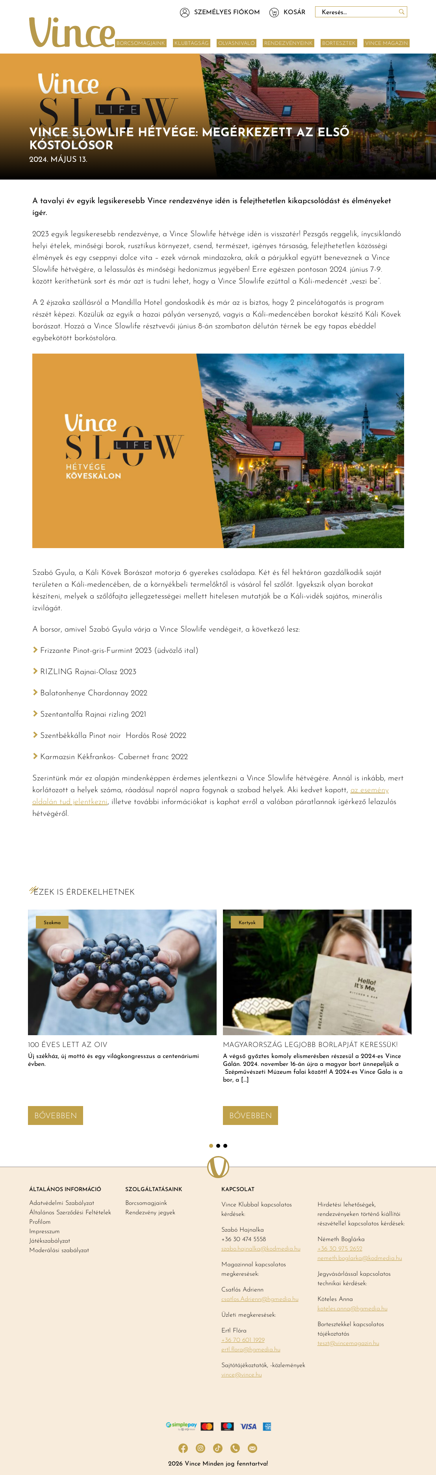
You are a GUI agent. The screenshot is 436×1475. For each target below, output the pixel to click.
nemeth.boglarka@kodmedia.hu (359, 1258)
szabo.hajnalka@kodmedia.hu (261, 1249)
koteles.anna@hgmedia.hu (352, 1309)
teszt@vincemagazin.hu (348, 1343)
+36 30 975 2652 (339, 1249)
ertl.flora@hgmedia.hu (250, 1350)
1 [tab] (211, 1146)
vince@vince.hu (241, 1375)
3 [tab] (225, 1146)
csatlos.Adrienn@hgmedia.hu (260, 1299)
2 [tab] (218, 1146)
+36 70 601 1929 (243, 1340)
